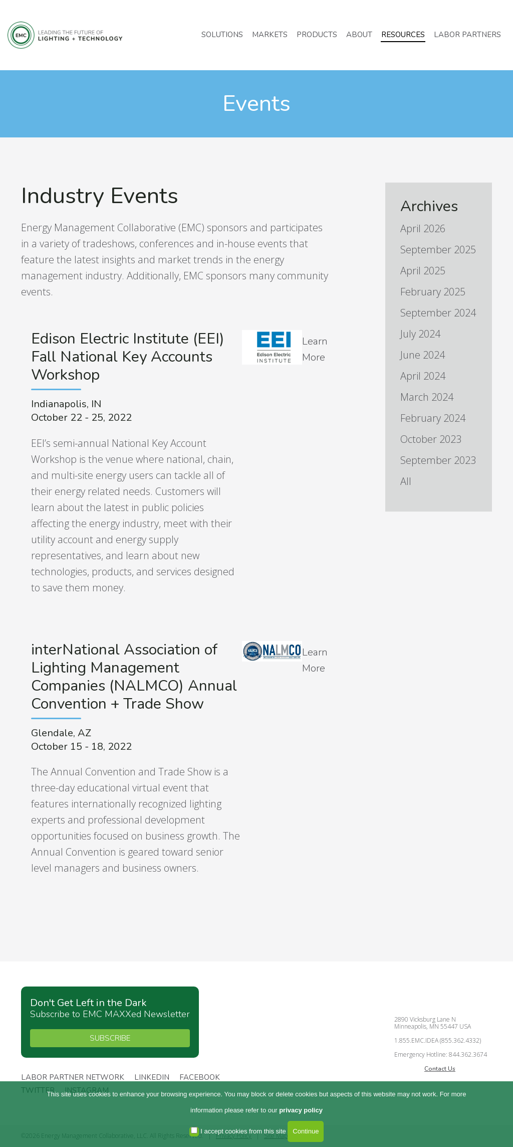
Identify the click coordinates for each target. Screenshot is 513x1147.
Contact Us (439, 1069)
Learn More (315, 349)
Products (317, 35)
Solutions (222, 35)
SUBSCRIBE (110, 1038)
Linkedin (151, 1078)
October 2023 (430, 439)
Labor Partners (467, 35)
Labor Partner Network (72, 1078)
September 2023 (438, 460)
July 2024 (420, 334)
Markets (270, 35)
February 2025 (432, 291)
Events (256, 103)
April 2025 (422, 270)
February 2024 (432, 418)
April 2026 (422, 228)
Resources (403, 35)
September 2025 (438, 249)
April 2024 (422, 376)
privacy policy (301, 1110)
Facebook (199, 1078)
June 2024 (422, 355)
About (359, 35)
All (405, 481)
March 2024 (426, 397)
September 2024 (438, 312)
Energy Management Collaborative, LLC (70, 35)
